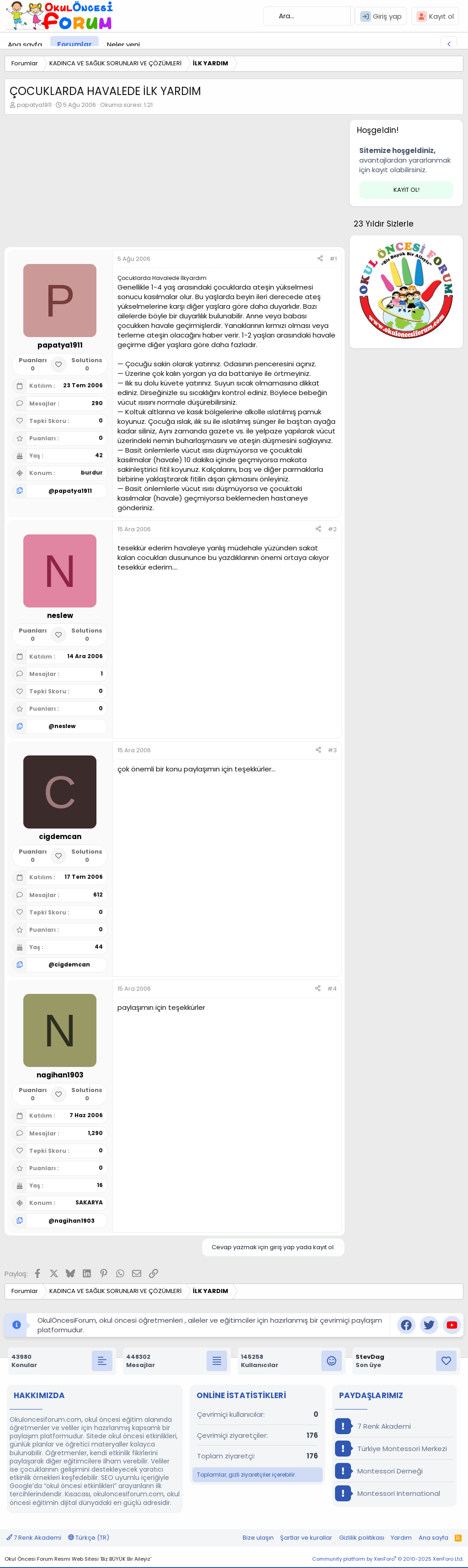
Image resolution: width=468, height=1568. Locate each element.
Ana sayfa (25, 44)
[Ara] (309, 16)
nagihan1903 (74, 1221)
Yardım (401, 1537)
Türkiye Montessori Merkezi (391, 1449)
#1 (333, 258)
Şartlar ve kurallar (306, 1537)
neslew (64, 726)
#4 (332, 988)
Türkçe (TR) (88, 1537)
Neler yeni (123, 44)
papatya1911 (34, 104)
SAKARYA (89, 1202)
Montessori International (387, 1493)
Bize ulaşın (258, 1537)
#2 (332, 529)
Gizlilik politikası (361, 1537)
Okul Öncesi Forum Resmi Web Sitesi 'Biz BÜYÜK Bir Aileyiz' (78, 1559)
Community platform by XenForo (387, 1559)
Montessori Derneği (379, 1471)
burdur (92, 472)
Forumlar (74, 44)
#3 (332, 750)
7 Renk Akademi (373, 1426)
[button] (147, 44)
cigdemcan (72, 964)
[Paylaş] (320, 258)
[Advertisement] (172, 183)
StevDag (370, 1356)
